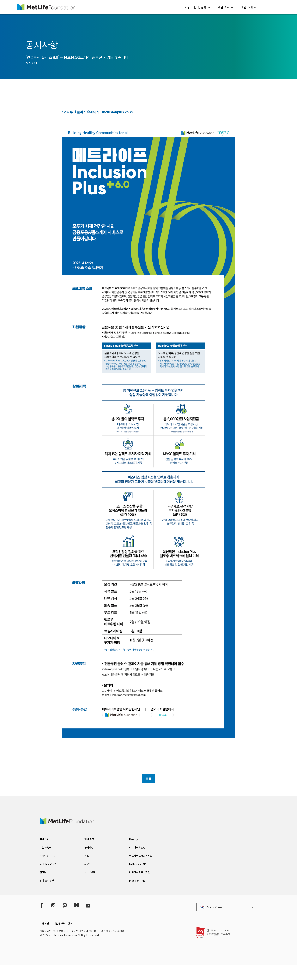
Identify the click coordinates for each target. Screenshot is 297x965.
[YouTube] (88, 905)
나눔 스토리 (90, 872)
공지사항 (88, 847)
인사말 (43, 872)
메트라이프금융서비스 (140, 855)
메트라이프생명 (137, 847)
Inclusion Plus (137, 880)
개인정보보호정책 (63, 923)
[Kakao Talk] (65, 905)
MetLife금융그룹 (48, 864)
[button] (198, 7)
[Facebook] (42, 905)
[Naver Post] (76, 905)
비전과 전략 (45, 847)
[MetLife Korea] (67, 822)
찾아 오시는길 (47, 880)
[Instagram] (53, 905)
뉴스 (86, 855)
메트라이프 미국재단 (139, 872)
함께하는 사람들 (48, 855)
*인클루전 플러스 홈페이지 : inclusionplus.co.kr (97, 111)
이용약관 (44, 923)
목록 (148, 779)
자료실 (87, 864)
